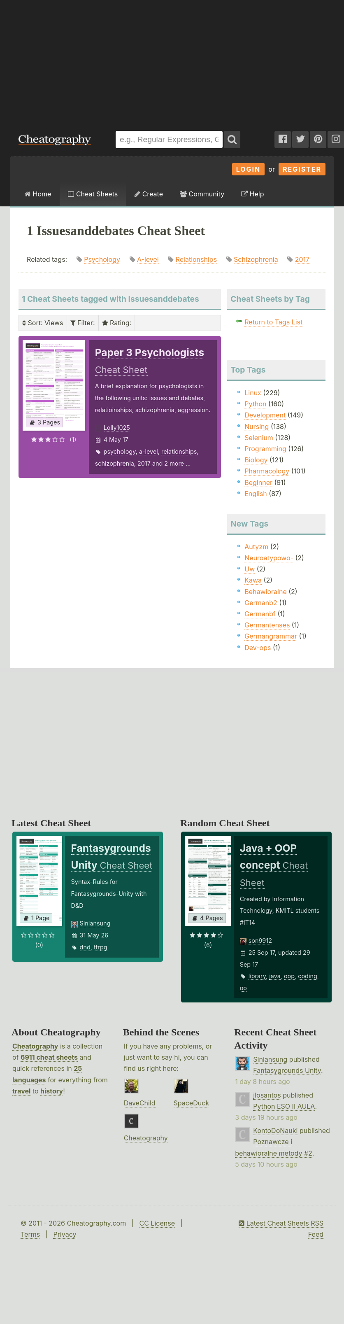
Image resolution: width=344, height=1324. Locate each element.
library (257, 975)
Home (38, 194)
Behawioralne (265, 591)
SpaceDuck (191, 1103)
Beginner (258, 482)
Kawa (253, 580)
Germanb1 (260, 614)
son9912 (260, 940)
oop (289, 975)
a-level (148, 451)
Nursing (256, 426)
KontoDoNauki (275, 1130)
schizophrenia (114, 463)
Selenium (258, 438)
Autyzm (256, 547)
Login (248, 169)
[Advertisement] (172, 61)
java (274, 975)
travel (21, 1091)
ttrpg (100, 947)
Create (149, 194)
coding (307, 975)
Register (302, 169)
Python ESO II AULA (284, 1106)
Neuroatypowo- (268, 558)
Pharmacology (266, 471)
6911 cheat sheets (49, 1057)
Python (255, 404)
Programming (265, 449)
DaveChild (140, 1103)
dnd (85, 947)
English (255, 494)
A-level (148, 259)
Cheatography (35, 1046)
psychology (120, 451)
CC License (157, 1223)
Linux (252, 393)
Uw (249, 569)
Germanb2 (260, 603)
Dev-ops (257, 647)
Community (202, 194)
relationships (179, 451)
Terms (30, 1234)
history (51, 1091)
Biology (255, 460)
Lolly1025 (117, 427)
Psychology (102, 259)
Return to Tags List (273, 322)
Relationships (196, 259)
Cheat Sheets (93, 194)
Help (252, 194)
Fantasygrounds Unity (287, 1070)
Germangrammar (270, 636)
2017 (302, 259)
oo (243, 987)
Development (265, 415)
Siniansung (95, 923)
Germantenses (267, 625)
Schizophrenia (256, 259)
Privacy (64, 1234)
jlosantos (267, 1095)
